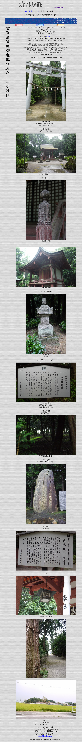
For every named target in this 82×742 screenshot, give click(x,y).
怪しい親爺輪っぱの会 (32, 11)
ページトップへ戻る (45, 736)
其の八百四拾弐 (58, 7)
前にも (48, 37)
